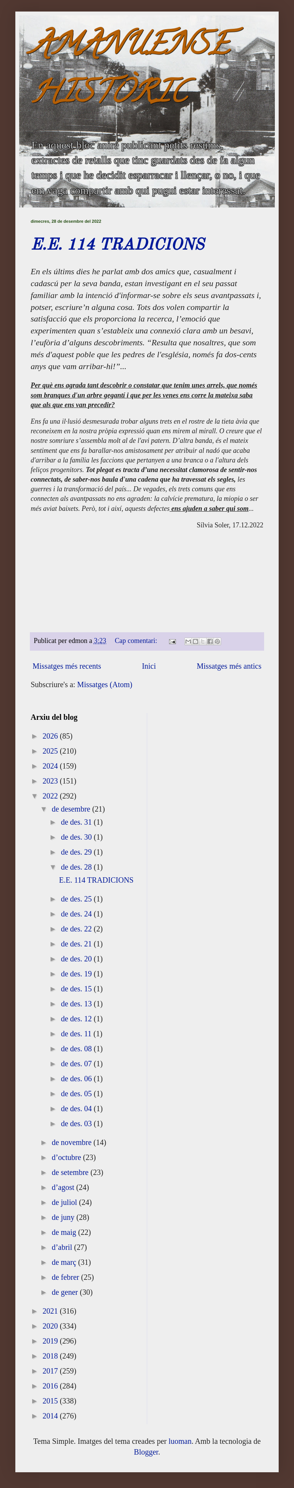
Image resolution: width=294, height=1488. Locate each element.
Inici (149, 666)
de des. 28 (77, 867)
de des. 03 (77, 1123)
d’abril (63, 1247)
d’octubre (67, 1157)
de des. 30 (77, 837)
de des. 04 (77, 1108)
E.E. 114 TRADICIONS (117, 245)
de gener (66, 1292)
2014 (51, 1416)
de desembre (72, 809)
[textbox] (147, 503)
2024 (51, 766)
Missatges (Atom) (104, 684)
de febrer (66, 1277)
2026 (51, 736)
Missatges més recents (67, 666)
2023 (51, 781)
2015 (51, 1401)
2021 (51, 1311)
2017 (51, 1371)
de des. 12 (77, 1018)
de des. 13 (77, 1003)
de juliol (65, 1202)
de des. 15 (77, 988)
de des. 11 (77, 1033)
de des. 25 (77, 899)
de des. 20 (77, 958)
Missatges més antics (229, 666)
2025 (51, 751)
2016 (51, 1386)
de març (65, 1262)
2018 (51, 1356)
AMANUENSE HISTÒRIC (130, 71)
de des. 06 (77, 1078)
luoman (180, 1441)
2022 (51, 796)
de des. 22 (77, 929)
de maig (65, 1232)
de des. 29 (77, 852)
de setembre (71, 1172)
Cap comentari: (137, 641)
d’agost (64, 1187)
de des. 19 (77, 973)
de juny (64, 1217)
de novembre (73, 1142)
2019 (51, 1341)
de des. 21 (77, 944)
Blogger (146, 1452)
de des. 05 (77, 1093)
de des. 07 (77, 1063)
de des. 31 (77, 822)
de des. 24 (77, 914)
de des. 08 (77, 1048)
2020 (51, 1326)
